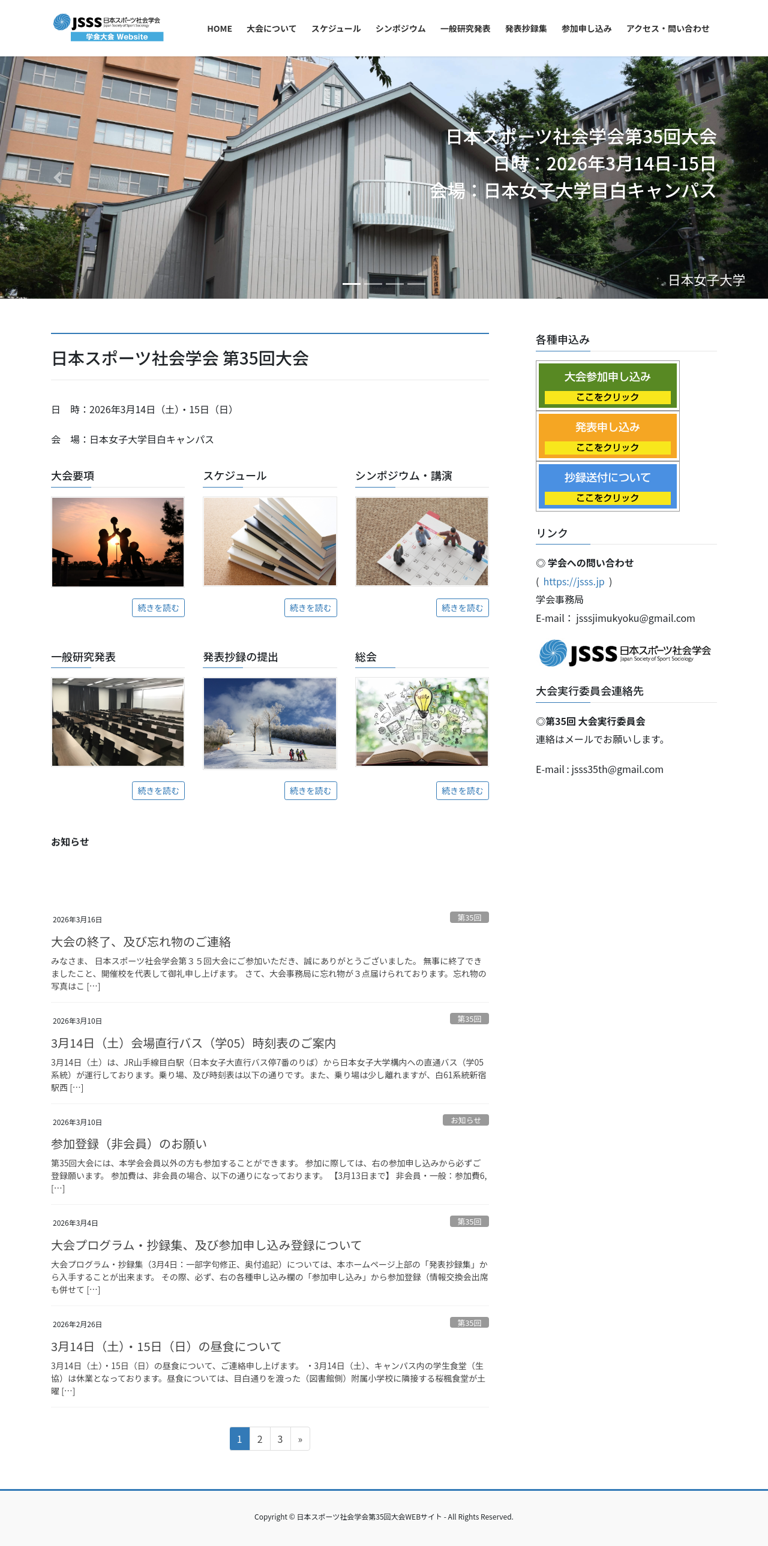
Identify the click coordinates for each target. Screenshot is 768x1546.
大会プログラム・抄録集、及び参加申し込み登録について (206, 1244)
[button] (57, 177)
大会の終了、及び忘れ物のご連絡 (141, 941)
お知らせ (466, 1120)
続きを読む (158, 607)
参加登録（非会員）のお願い (129, 1143)
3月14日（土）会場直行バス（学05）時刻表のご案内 (194, 1042)
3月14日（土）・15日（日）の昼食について (166, 1346)
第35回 (469, 917)
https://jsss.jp (574, 581)
